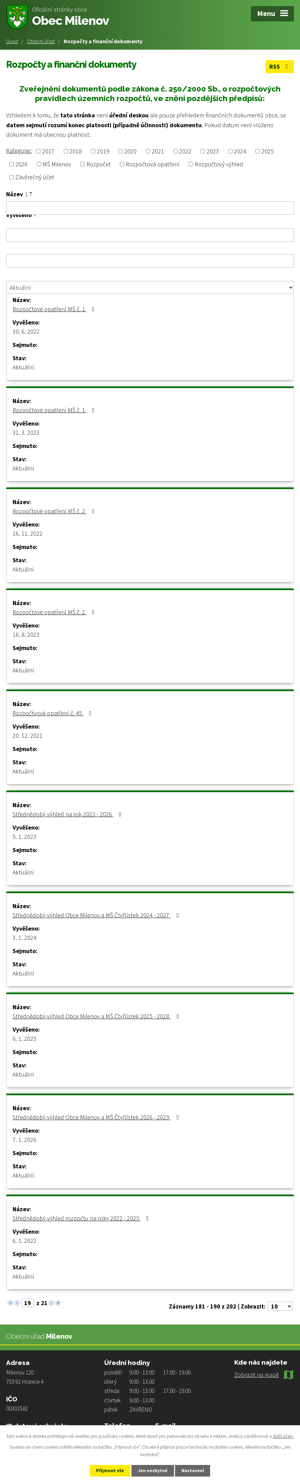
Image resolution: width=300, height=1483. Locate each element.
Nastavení (194, 1470)
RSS (279, 66)
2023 (213, 151)
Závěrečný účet (34, 177)
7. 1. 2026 (24, 1139)
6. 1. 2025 (24, 1038)
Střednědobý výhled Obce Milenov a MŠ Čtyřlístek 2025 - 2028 (97, 1016)
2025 (268, 151)
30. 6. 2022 (26, 331)
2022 (185, 151)
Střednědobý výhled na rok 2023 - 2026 (68, 814)
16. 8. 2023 (26, 634)
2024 (240, 151)
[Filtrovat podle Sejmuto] (150, 260)
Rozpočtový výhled (219, 164)
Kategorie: (19, 150)
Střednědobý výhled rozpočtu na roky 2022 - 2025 (82, 1218)
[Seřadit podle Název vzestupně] (31, 192)
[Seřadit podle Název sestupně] (31, 195)
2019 (103, 151)
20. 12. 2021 (28, 735)
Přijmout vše (108, 1470)
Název (17, 194)
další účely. (283, 1436)
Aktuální (23, 367)
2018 (75, 151)
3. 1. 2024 (24, 937)
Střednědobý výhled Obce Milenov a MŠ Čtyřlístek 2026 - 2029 (97, 1117)
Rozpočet (98, 164)
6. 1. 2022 (24, 1240)
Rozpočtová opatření (152, 164)
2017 (48, 151)
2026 (21, 164)
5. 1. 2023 (24, 836)
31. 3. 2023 (26, 432)
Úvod (12, 41)
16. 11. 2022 (28, 533)
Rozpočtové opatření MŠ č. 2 (55, 511)
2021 (158, 151)
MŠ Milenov (57, 164)
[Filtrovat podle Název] (150, 208)
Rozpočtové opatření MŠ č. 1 (55, 309)
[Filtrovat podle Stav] (150, 287)
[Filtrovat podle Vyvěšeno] (150, 234)
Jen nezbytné (153, 1470)
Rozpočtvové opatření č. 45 (53, 713)
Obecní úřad (40, 41)
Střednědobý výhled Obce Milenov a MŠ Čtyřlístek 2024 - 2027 (97, 915)
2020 (130, 151)
